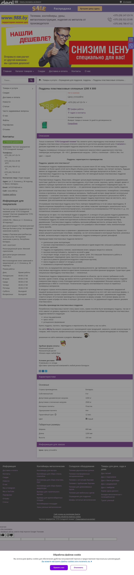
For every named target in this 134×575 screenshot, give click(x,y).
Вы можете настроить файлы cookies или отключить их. (66, 561)
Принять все (58, 568)
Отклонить (78, 568)
